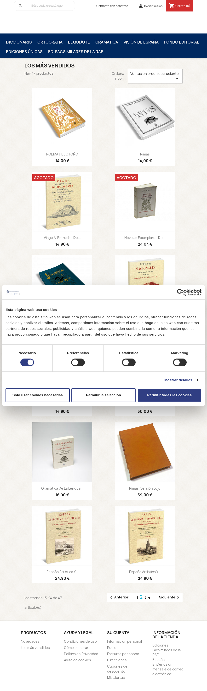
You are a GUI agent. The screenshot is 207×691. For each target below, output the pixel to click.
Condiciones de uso (80, 641)
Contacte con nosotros (112, 6)
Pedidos (114, 647)
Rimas (145, 154)
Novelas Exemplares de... (145, 237)
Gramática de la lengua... (62, 488)
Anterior (118, 597)
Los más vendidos (35, 647)
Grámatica (106, 42)
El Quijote (79, 42)
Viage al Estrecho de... (62, 237)
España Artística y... (62, 571)
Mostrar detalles (178, 380)
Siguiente (170, 597)
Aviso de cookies (77, 660)
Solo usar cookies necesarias (37, 395)
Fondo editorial (181, 42)
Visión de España (141, 42)
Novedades (30, 641)
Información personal (124, 641)
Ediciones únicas (24, 51)
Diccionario (19, 42)
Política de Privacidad (81, 654)
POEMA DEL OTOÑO (62, 154)
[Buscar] (44, 6)
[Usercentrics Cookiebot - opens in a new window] (180, 292)
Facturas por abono (123, 654)
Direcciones (117, 660)
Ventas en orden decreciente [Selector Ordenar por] (155, 76)
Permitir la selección (103, 395)
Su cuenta (118, 632)
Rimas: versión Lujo (145, 488)
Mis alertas (116, 677)
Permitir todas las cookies (169, 395)
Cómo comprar (76, 647)
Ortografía (50, 42)
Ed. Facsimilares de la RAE (75, 51)
